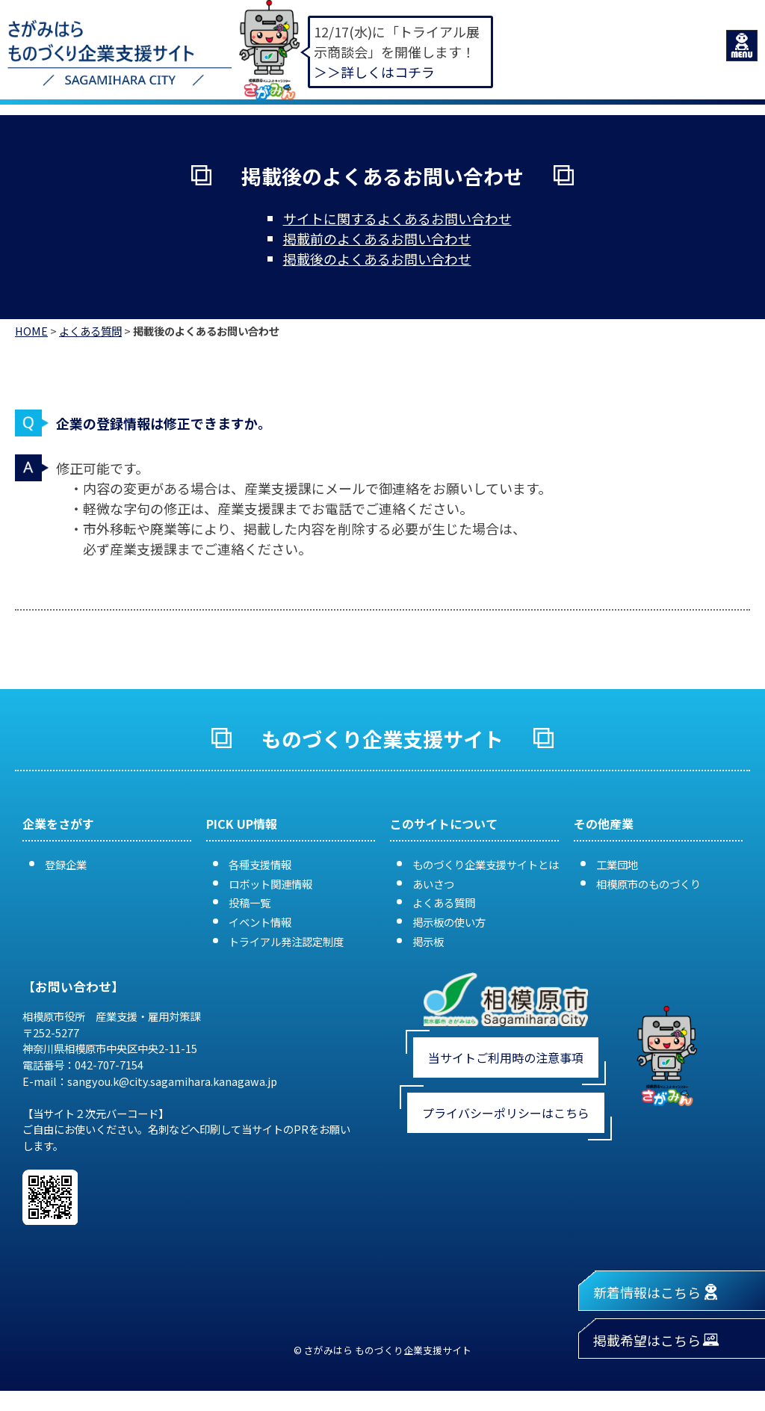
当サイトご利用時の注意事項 (505, 1057)
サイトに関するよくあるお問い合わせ (397, 218)
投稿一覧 (249, 902)
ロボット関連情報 (270, 884)
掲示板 (428, 941)
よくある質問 (90, 331)
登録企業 (66, 864)
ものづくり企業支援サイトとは (485, 864)
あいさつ (433, 884)
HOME (31, 331)
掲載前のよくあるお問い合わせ (377, 238)
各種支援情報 (260, 864)
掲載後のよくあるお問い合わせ (377, 258)
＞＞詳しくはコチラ (374, 71)
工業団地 (617, 864)
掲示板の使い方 (449, 922)
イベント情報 (260, 922)
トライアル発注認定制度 (286, 941)
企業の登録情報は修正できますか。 (163, 423)
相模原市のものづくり (648, 884)
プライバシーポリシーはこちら (505, 1113)
